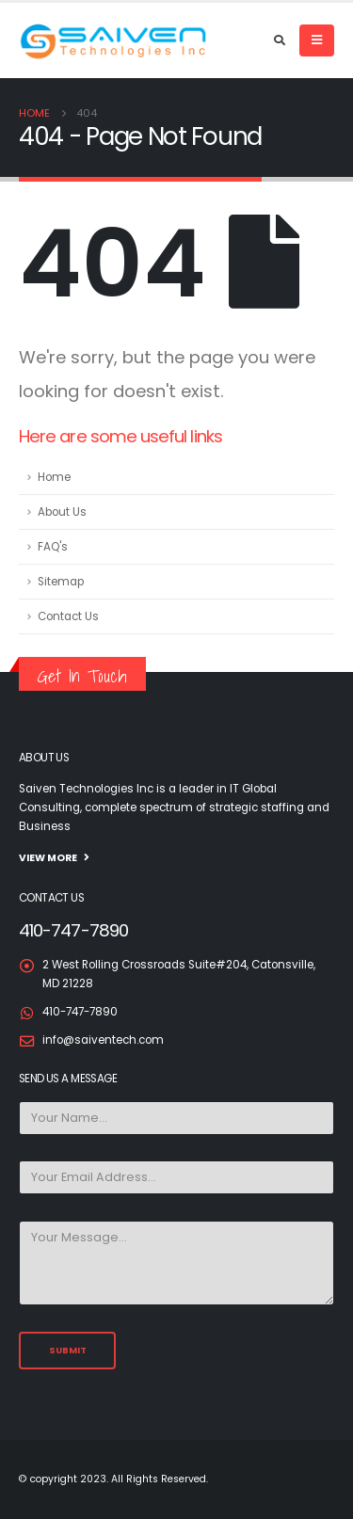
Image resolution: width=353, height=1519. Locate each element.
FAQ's (53, 546)
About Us (62, 512)
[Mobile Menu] (316, 40)
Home (54, 477)
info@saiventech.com (103, 1039)
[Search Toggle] (279, 40)
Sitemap (61, 581)
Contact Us (68, 616)
